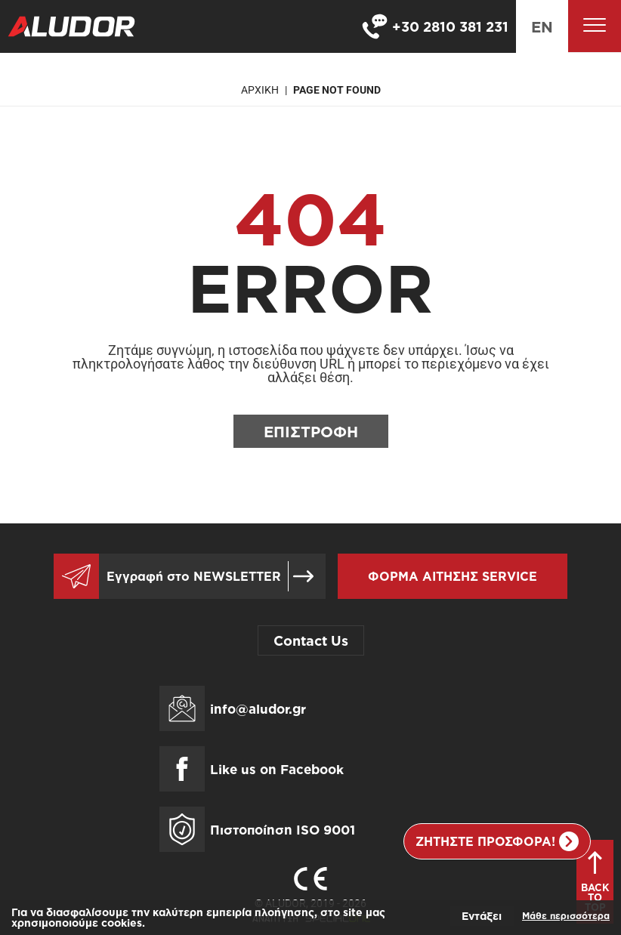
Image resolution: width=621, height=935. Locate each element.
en (542, 26)
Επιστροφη (311, 431)
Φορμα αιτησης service (452, 576)
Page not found (337, 90)
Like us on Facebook (277, 769)
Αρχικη (260, 90)
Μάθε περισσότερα (566, 916)
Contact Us (310, 640)
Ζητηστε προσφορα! (497, 841)
